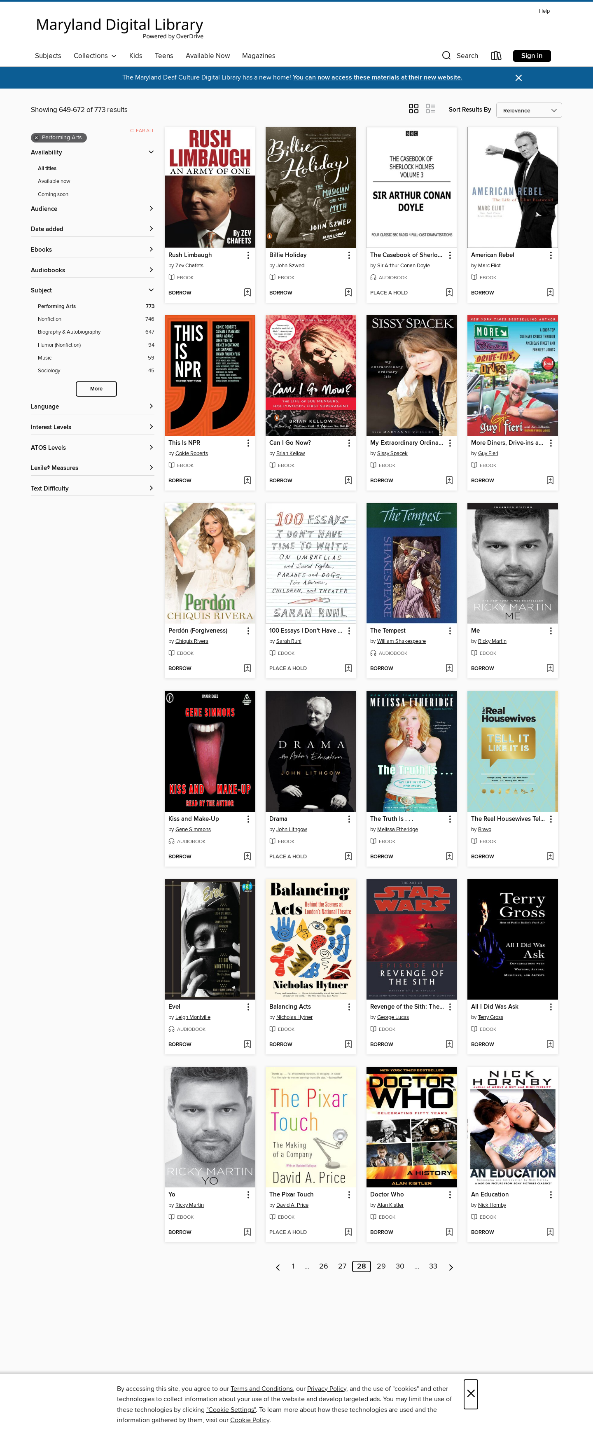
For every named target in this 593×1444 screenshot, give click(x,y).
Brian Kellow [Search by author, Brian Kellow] (290, 453)
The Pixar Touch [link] (291, 1195)
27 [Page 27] (342, 1266)
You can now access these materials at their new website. (377, 77)
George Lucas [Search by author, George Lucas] (393, 1017)
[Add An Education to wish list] (550, 1232)
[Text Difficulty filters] (92, 489)
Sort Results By (470, 110)
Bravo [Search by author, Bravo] (484, 829)
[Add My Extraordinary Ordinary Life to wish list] (449, 481)
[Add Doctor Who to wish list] (449, 1232)
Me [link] (475, 631)
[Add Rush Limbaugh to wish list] (247, 293)
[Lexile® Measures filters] (92, 468)
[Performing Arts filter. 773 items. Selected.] (96, 306)
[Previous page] (278, 1266)
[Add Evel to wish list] (247, 1045)
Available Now (208, 56)
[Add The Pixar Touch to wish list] (348, 1232)
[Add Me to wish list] (550, 669)
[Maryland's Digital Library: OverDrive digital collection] (120, 26)
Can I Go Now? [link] (290, 443)
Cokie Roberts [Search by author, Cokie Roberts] (191, 453)
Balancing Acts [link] (290, 1007)
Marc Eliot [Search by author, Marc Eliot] (489, 265)
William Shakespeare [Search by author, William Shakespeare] (401, 641)
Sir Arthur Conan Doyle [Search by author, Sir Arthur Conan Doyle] (403, 265)
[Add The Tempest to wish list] (449, 669)
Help (544, 11)
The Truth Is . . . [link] (391, 819)
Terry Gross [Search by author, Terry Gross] (490, 1017)
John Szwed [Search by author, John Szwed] (290, 265)
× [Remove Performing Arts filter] (36, 138)
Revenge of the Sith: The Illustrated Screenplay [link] (408, 1007)
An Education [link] (490, 1195)
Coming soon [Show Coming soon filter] (53, 194)
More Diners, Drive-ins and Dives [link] (508, 443)
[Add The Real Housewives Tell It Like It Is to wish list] (550, 857)
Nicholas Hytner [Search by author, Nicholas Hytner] (294, 1017)
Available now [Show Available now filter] (54, 181)
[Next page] (451, 1266)
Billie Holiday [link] (288, 255)
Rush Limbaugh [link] (190, 255)
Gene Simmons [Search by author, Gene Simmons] (193, 829)
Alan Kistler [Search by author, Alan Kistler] (390, 1205)
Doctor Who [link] (387, 1195)
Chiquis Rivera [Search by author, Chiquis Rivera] (191, 641)
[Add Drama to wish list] (348, 857)
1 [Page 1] (293, 1266)
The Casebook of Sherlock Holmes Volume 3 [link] (408, 255)
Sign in (532, 56)
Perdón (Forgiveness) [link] (197, 631)
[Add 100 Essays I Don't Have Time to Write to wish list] (348, 669)
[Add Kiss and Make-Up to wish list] (247, 857)
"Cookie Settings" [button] (231, 1410)
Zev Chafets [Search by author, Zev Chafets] (189, 265)
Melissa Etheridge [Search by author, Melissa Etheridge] (397, 829)
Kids (135, 56)
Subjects (48, 56)
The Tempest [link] (388, 631)
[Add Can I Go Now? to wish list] (348, 481)
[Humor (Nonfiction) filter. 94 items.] (96, 345)
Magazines (258, 56)
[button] (459, 57)
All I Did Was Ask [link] (494, 1007)
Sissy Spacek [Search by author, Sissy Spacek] (392, 453)
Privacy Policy (326, 1389)
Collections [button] (95, 56)
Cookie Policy (249, 1420)
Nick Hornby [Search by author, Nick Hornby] (492, 1205)
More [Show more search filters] (96, 389)
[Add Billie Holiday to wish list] (348, 293)
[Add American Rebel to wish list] (550, 293)
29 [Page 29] (381, 1266)
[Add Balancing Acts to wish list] (348, 1045)
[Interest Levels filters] (92, 427)
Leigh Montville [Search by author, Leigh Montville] (192, 1017)
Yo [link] (171, 1195)
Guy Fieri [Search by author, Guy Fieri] (488, 453)
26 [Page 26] (323, 1266)
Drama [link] (278, 819)
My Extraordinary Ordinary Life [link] (408, 443)
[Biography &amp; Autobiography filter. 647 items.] (96, 332)
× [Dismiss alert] (518, 78)
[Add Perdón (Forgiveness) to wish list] (247, 669)
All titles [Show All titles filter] (47, 168)
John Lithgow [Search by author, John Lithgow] (291, 829)
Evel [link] (174, 1007)
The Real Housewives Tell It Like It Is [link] (508, 819)
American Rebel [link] (492, 255)
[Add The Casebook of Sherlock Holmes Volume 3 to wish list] (449, 293)
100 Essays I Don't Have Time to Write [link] (307, 631)
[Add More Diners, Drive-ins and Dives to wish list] (550, 481)
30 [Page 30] (400, 1266)
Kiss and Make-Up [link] (193, 819)
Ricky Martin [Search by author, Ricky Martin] (492, 641)
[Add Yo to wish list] (247, 1232)
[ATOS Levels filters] (92, 448)
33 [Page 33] (433, 1266)
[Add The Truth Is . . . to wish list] (449, 857)
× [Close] (471, 1394)
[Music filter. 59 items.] (96, 358)
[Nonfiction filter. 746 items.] (96, 319)
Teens (164, 56)
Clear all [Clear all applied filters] (142, 131)
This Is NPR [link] (184, 443)
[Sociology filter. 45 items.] (96, 371)
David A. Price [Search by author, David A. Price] (292, 1205)
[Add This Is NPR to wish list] (247, 481)
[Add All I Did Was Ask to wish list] (550, 1045)
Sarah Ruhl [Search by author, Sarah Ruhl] (288, 641)
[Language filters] (92, 407)
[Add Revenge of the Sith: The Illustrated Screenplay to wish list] (449, 1045)
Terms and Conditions (262, 1389)
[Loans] (496, 57)
